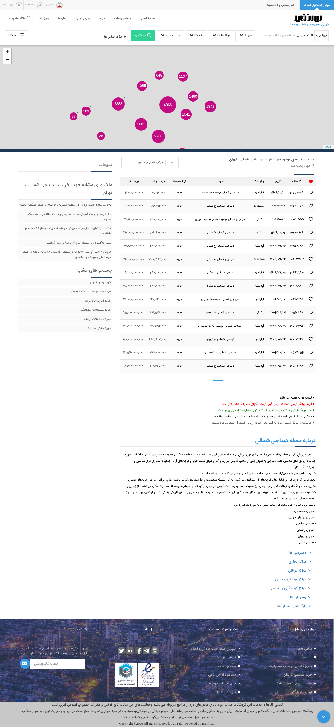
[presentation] (281, 5)
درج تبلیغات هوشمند (221, 683)
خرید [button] (102, 18)
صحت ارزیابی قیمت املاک (294, 683)
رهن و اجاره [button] (83, 18)
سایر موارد (170, 35)
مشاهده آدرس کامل (222, 675)
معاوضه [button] (62, 18)
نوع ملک (221, 35)
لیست (16, 35)
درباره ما (306, 657)
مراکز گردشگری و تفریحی (290, 588)
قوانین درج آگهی (300, 692)
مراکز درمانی (300, 571)
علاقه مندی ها (19, 18)
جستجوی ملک (226, 657)
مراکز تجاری (300, 562)
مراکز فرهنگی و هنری (293, 579)
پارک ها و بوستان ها (294, 606)
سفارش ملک (227, 666)
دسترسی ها (300, 553)
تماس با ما (304, 649)
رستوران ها (301, 597)
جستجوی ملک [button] (123, 18)
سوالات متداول (226, 692)
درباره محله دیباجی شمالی (285, 440)
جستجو (143, 35)
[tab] (317, 5)
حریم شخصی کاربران (297, 675)
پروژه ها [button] (44, 18)
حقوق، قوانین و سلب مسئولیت (290, 666)
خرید (245, 35)
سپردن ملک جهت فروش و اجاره (213, 649)
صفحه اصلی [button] (147, 18)
